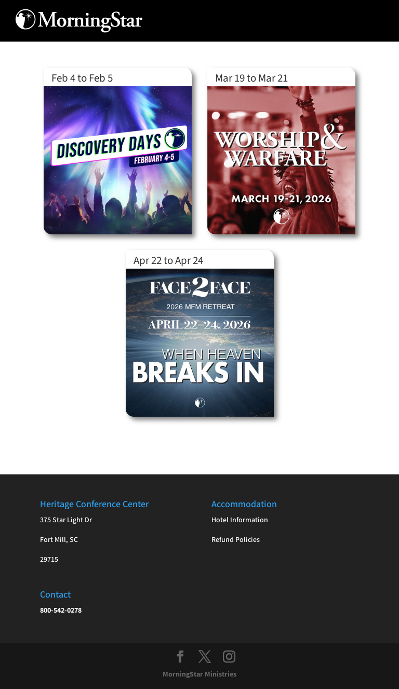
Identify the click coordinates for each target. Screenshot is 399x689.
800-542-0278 (61, 610)
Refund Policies (235, 540)
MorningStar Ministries (199, 674)
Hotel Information (239, 520)
